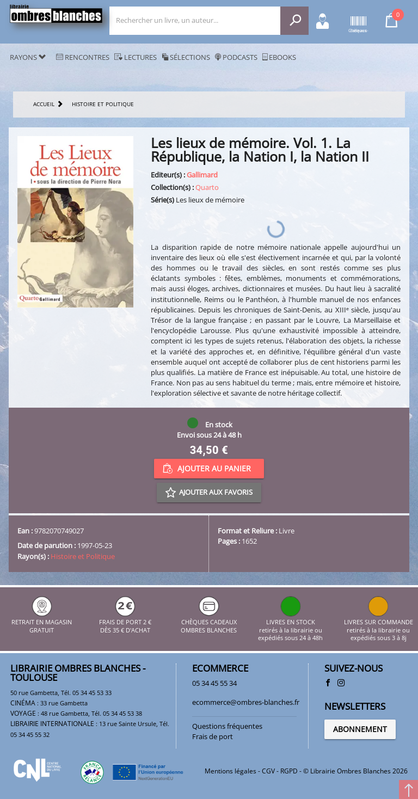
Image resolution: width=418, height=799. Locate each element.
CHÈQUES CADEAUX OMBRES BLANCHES (209, 622)
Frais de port (212, 736)
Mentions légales (230, 771)
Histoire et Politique (83, 556)
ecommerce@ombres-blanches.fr (245, 702)
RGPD (289, 771)
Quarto (207, 187)
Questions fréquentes (227, 726)
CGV (268, 771)
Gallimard (202, 175)
